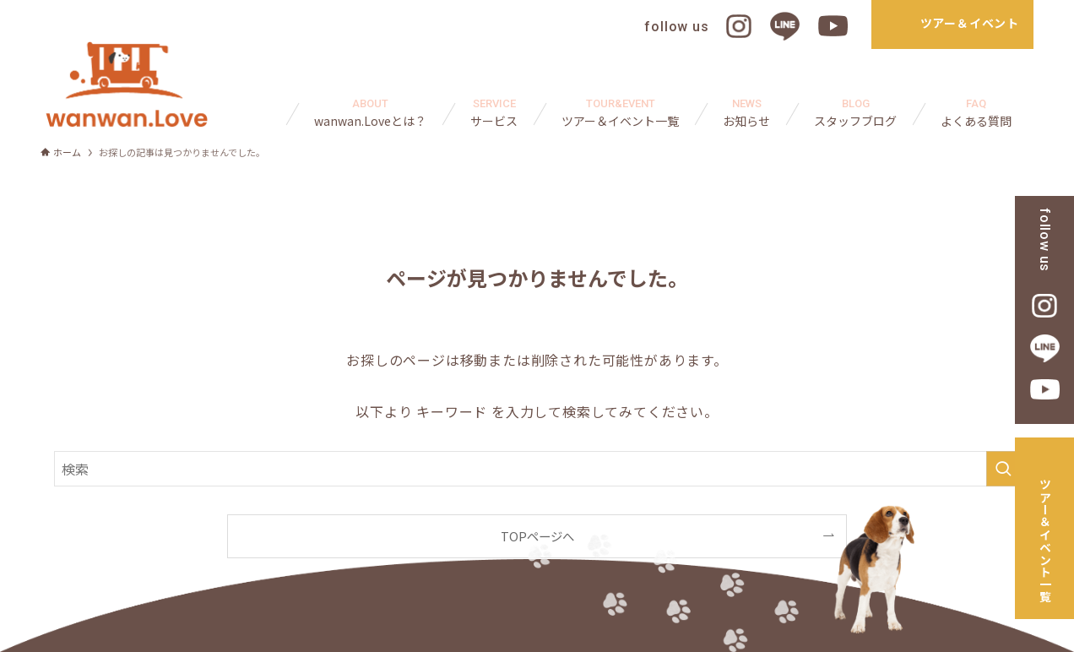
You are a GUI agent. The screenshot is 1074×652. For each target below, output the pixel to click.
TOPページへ (537, 536)
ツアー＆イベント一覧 (1045, 540)
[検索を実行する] (1003, 468)
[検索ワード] (537, 468)
